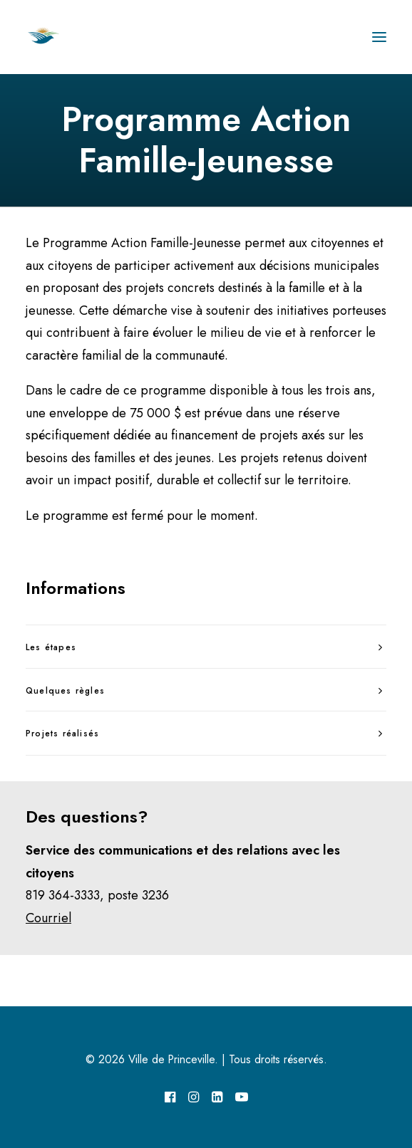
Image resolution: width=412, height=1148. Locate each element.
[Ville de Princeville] (59, 37)
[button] (379, 37)
